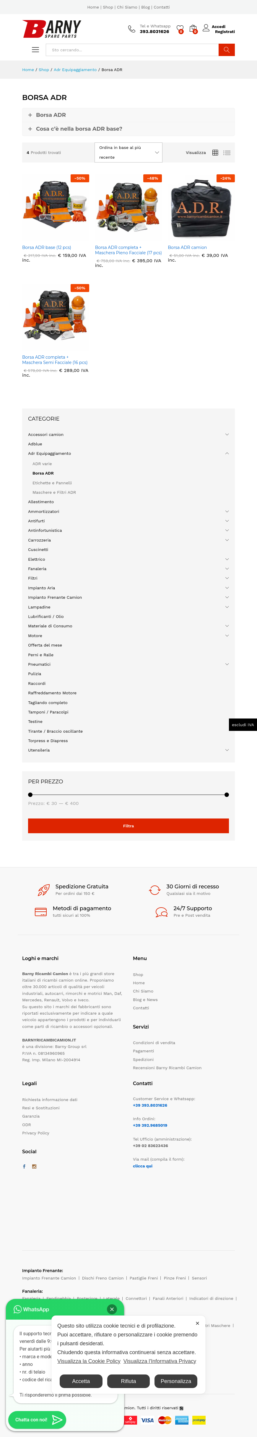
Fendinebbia (58, 1298)
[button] (112, 1309)
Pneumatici (39, 664)
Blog (145, 7)
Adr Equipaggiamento (49, 453)
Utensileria (39, 750)
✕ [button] (197, 1323)
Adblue (35, 444)
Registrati (225, 31)
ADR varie (42, 463)
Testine (35, 721)
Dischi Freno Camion (103, 1278)
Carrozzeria (39, 540)
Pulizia (34, 673)
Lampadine (39, 607)
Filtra (128, 826)
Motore (35, 635)
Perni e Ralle (40, 654)
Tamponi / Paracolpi (48, 712)
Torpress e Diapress (48, 740)
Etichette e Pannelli (52, 482)
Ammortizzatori (43, 511)
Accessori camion (46, 434)
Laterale (111, 1298)
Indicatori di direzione (211, 1298)
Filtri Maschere (215, 1325)
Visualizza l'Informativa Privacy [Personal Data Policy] (159, 1361)
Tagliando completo (48, 702)
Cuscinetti (38, 549)
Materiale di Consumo (50, 626)
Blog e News (145, 999)
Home (93, 7)
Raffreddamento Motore (52, 692)
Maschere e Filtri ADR (54, 492)
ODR (26, 1124)
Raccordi (36, 683)
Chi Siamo (127, 7)
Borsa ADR (43, 473)
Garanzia (31, 1116)
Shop (108, 7)
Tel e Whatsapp (155, 26)
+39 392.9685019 (150, 1125)
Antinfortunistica (45, 530)
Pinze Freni (175, 1278)
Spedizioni (143, 1059)
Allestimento (41, 501)
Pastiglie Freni (144, 1278)
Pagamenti (143, 1051)
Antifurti (36, 521)
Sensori (199, 1278)
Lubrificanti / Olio (46, 616)
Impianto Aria (41, 587)
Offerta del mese (45, 645)
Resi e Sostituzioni (41, 1107)
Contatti (162, 7)
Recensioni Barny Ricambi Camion (167, 1067)
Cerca (227, 50)
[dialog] (128, 1354)
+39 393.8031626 (150, 1105)
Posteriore (87, 1298)
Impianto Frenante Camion (55, 597)
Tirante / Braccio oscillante (55, 731)
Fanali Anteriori (168, 1298)
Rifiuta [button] (128, 1381)
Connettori (136, 1298)
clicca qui (142, 1166)
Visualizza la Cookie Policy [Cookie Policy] (89, 1361)
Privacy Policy (35, 1133)
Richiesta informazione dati (49, 1099)
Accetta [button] (81, 1381)
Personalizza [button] (176, 1381)
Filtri (33, 578)
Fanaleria (37, 568)
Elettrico (36, 559)
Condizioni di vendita (154, 1042)
